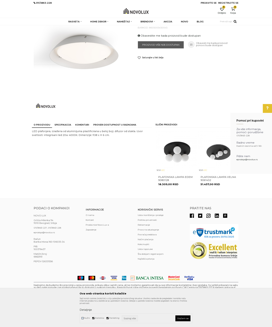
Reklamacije (144, 250)
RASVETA (64, 27)
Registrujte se (228, 2)
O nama (90, 240)
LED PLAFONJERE (98, 27)
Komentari (82, 150)
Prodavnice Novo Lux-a (97, 250)
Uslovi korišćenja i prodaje (150, 240)
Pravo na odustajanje (148, 254)
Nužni (87, 318)
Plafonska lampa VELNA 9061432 (218, 204)
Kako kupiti (143, 269)
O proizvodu (42, 150)
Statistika (99, 318)
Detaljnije (86, 309)
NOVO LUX (39, 27)
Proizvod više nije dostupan (160, 69)
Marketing (114, 318)
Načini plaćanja (145, 264)
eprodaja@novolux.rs (247, 159)
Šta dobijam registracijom (151, 279)
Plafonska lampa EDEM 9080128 (175, 204)
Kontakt (90, 245)
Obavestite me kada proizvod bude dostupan (169, 60)
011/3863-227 (40, 253)
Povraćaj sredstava (147, 259)
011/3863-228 (54, 253)
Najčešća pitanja (146, 284)
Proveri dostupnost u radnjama (114, 150)
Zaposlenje (91, 254)
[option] (176, 187)
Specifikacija (62, 150)
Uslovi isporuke (145, 274)
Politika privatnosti (147, 245)
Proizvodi (52, 27)
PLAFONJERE (79, 27)
